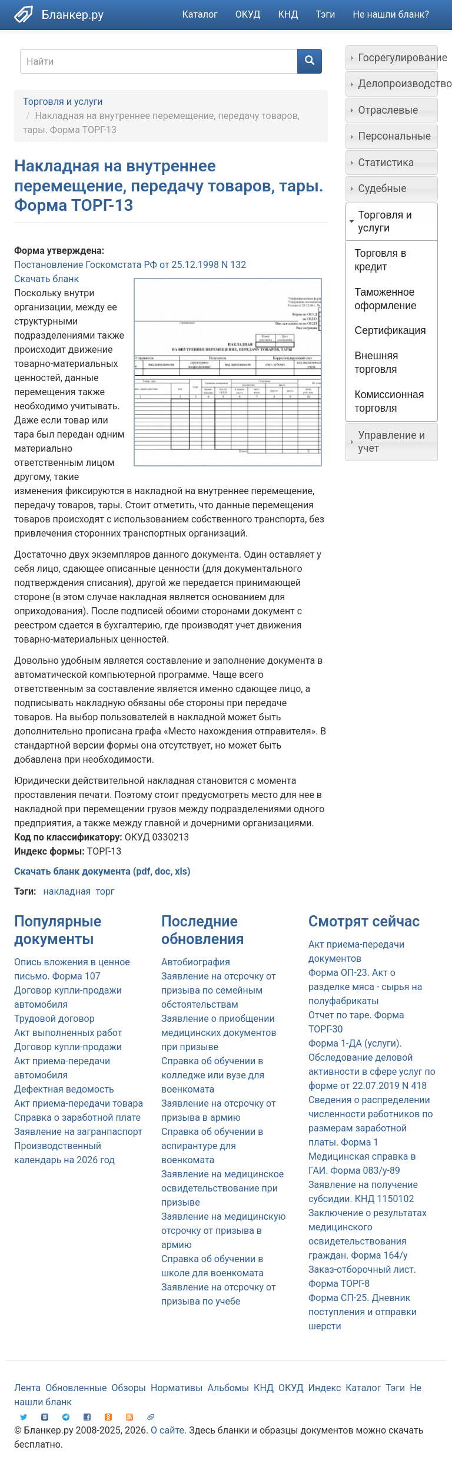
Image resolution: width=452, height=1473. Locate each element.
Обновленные (76, 1387)
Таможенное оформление (386, 299)
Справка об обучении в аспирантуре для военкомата (212, 1146)
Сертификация (390, 330)
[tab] (391, 57)
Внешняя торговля (376, 362)
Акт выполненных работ (68, 1032)
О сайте (167, 1430)
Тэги (325, 14)
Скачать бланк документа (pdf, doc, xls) (102, 871)
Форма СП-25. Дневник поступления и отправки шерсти (362, 1312)
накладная (67, 891)
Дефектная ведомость (64, 1089)
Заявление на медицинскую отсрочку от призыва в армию (223, 1230)
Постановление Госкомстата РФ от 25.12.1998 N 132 (130, 264)
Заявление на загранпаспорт (78, 1131)
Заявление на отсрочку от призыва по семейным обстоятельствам (218, 990)
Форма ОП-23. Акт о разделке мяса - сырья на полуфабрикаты (365, 987)
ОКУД (248, 14)
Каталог (200, 14)
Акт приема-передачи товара (78, 1103)
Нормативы (176, 1387)
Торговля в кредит (381, 260)
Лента (27, 1387)
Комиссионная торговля (389, 401)
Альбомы (228, 1387)
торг (104, 891)
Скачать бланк (46, 278)
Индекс (324, 1387)
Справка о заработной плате (77, 1117)
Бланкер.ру (73, 15)
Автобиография (195, 962)
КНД (288, 14)
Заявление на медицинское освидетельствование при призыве (222, 1188)
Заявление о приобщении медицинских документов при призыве (219, 1032)
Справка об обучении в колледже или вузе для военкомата (212, 1075)
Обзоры (129, 1387)
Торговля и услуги (63, 101)
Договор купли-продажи (68, 1046)
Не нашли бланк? (391, 14)
